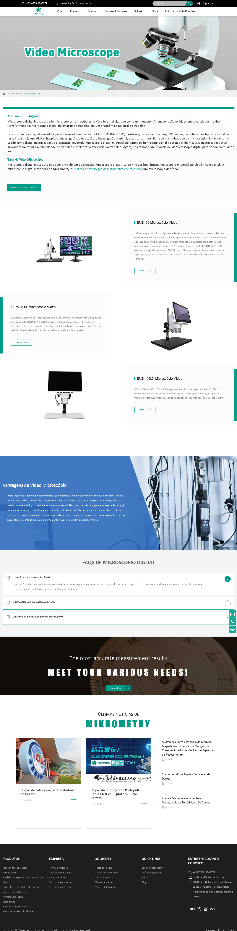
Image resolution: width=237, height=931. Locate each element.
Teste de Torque (103, 862)
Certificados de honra (60, 867)
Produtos (75, 11)
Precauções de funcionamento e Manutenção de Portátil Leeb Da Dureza (186, 795)
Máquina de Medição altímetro (19, 906)
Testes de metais (104, 877)
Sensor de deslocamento (16, 901)
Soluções (139, 11)
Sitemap (210, 925)
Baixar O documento (153, 862)
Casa (60, 11)
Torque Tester (10, 867)
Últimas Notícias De (118, 715)
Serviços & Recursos (116, 11)
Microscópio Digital (33, 94)
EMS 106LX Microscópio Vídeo (140, 373)
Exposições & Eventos (61, 882)
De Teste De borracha (106, 867)
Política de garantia (152, 867)
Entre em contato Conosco (180, 11)
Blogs (155, 11)
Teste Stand (9, 896)
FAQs (144, 872)
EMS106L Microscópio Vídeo (34, 302)
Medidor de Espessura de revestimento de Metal (25, 875)
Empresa (92, 11)
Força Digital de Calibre (15, 862)
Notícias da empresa (60, 877)
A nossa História (57, 872)
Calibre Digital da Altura (15, 887)
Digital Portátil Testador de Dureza (21, 882)
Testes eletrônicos (105, 882)
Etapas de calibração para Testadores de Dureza (186, 771)
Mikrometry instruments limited (37, 925)
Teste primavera (104, 872)
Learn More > (126, 265)
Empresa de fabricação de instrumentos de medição (106, 169)
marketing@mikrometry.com (76, 3)
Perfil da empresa (58, 862)
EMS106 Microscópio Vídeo (137, 221)
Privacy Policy (226, 925)
